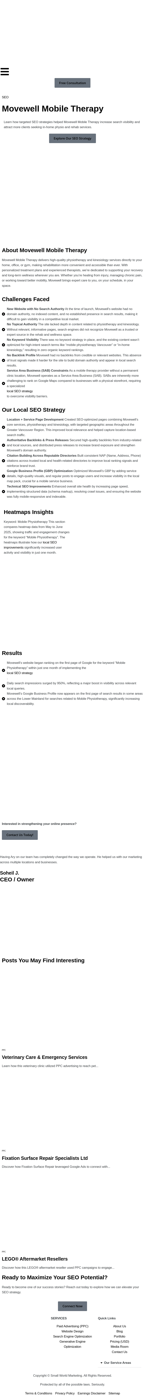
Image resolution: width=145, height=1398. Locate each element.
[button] (119, 1363)
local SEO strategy (20, 391)
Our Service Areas (117, 1363)
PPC (4, 1050)
